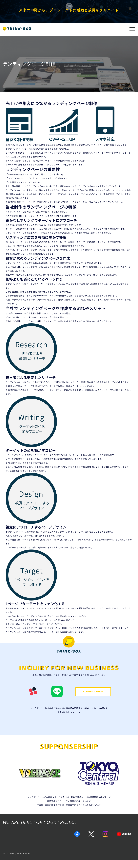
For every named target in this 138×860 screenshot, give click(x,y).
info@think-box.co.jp (69, 712)
